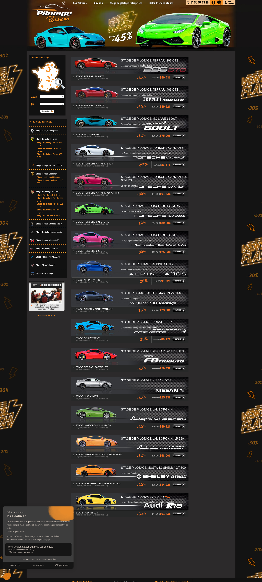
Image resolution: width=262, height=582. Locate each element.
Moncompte (231, 2)
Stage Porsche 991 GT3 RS (48, 195)
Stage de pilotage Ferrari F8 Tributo (49, 149)
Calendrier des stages (161, 3)
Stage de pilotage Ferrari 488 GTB (49, 155)
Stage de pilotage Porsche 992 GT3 (50, 199)
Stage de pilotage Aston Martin (46, 232)
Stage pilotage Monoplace (44, 131)
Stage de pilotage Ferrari (43, 139)
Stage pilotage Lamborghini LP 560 (50, 181)
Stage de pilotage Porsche (44, 191)
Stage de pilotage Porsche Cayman (48, 211)
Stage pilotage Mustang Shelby (46, 224)
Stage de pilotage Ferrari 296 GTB (49, 144)
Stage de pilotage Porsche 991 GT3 (50, 205)
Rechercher (45, 111)
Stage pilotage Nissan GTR (44, 240)
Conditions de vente (46, 315)
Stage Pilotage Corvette (43, 265)
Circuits (98, 3)
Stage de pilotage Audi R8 (44, 249)
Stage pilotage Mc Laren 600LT (46, 165)
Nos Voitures (80, 3)
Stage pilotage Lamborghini (44, 174)
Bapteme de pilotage (41, 273)
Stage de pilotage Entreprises (126, 3)
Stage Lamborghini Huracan (48, 177)
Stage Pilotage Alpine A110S (45, 257)
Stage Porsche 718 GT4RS (48, 215)
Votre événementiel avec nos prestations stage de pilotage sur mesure (47, 307)
